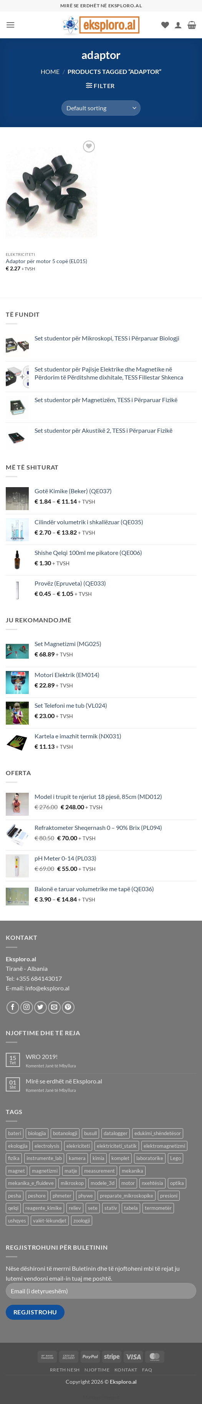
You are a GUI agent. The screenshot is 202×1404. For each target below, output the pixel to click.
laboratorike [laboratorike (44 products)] (149, 1158)
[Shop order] (100, 108)
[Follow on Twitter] (40, 1007)
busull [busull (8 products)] (90, 1133)
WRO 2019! (42, 1056)
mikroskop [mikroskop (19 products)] (72, 1183)
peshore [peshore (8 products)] (37, 1196)
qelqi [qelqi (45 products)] (13, 1208)
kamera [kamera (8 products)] (77, 1158)
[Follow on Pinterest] (68, 1007)
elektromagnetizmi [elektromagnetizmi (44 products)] (164, 1146)
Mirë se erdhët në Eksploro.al (64, 1081)
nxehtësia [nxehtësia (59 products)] (152, 1183)
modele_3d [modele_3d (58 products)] (102, 1183)
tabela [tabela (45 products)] (131, 1208)
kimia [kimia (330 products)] (98, 1158)
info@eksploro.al (47, 988)
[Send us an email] (54, 1007)
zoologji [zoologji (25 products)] (81, 1220)
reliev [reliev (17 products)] (75, 1208)
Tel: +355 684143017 (34, 978)
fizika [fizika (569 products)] (14, 1158)
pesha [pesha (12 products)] (14, 1196)
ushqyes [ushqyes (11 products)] (17, 1220)
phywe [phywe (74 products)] (85, 1196)
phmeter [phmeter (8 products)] (62, 1196)
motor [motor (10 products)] (128, 1183)
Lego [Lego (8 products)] (175, 1158)
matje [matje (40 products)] (71, 1171)
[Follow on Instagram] (26, 1007)
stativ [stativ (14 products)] (110, 1208)
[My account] (178, 24)
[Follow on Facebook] (13, 1007)
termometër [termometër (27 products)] (158, 1208)
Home (50, 71)
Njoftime (96, 1370)
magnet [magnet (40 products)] (16, 1171)
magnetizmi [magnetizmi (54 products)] (45, 1171)
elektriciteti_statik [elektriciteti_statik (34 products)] (117, 1146)
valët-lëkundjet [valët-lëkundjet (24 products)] (49, 1220)
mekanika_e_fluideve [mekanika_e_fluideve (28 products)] (31, 1183)
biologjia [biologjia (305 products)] (37, 1133)
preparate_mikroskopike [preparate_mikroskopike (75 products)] (126, 1196)
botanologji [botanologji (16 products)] (65, 1133)
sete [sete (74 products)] (93, 1208)
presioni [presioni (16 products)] (168, 1196)
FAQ (147, 1370)
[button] (10, 24)
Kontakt (125, 1370)
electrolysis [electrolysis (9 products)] (47, 1146)
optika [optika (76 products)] (177, 1183)
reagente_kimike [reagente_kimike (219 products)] (43, 1208)
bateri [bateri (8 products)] (14, 1133)
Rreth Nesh (65, 1370)
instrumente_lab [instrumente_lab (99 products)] (44, 1158)
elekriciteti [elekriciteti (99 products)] (78, 1146)
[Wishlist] (165, 24)
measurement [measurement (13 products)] (99, 1171)
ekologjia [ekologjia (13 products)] (18, 1146)
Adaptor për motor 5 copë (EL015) (46, 261)
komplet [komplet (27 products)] (120, 1158)
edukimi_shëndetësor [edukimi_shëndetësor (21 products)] (157, 1133)
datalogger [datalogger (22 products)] (115, 1133)
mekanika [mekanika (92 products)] (132, 1171)
